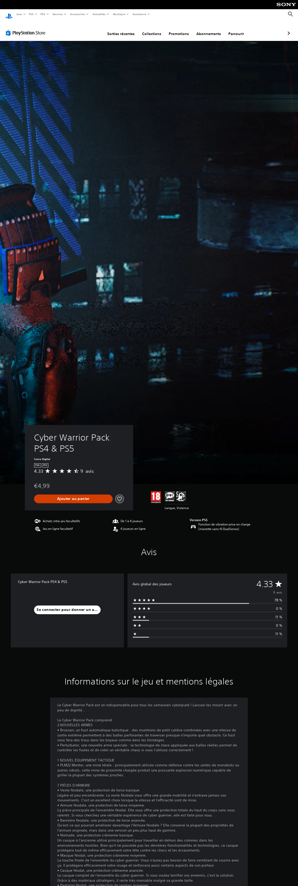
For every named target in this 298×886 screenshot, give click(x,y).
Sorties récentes (94, 29)
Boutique (119, 14)
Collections (124, 29)
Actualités (99, 14)
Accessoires (77, 14)
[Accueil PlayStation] (9, 14)
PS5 (31, 14)
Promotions (152, 29)
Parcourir (209, 29)
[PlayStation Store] (26, 28)
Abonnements (181, 29)
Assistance (139, 14)
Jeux (19, 14)
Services (57, 14)
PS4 (43, 14)
